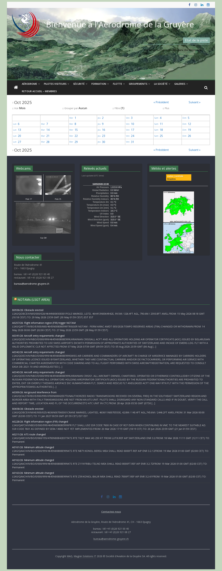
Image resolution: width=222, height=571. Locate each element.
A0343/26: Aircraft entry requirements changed (38, 372)
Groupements (138, 83)
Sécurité (79, 83)
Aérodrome (29, 83)
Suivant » (194, 102)
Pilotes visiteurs (55, 83)
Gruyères (171, 179)
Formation (98, 83)
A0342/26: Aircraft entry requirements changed (38, 352)
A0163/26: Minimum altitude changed (33, 473)
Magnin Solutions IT (85, 556)
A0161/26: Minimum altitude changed (33, 447)
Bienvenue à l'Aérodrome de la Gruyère (120, 24)
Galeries (179, 83)
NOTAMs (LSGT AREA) (34, 299)
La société (161, 83)
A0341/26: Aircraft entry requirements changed (38, 335)
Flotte (117, 83)
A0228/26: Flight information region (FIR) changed (40, 421)
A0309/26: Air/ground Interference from (34, 392)
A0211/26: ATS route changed (29, 434)
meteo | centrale (175, 176)
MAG (69, 556)
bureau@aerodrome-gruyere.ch (31, 283)
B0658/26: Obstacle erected (27, 408)
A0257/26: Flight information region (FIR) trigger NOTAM (44, 322)
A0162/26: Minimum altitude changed (33, 460)
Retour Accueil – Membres (39, 91)
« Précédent (161, 102)
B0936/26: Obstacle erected (27, 310)
